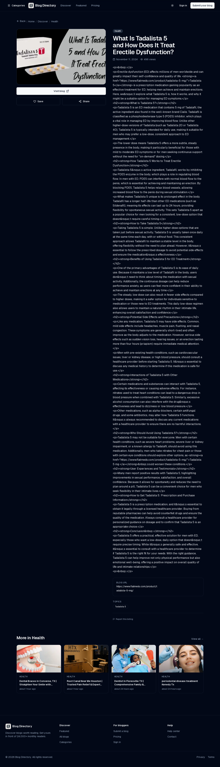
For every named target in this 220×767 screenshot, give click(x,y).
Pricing (95, 5)
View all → (197, 638)
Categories (65, 742)
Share (84, 101)
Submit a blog (120, 731)
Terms (211, 757)
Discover (65, 5)
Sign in (183, 5)
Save (38, 101)
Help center (173, 731)
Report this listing (123, 619)
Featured (81, 5)
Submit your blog (202, 5)
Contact (171, 736)
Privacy (201, 757)
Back (21, 21)
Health (54, 21)
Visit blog (61, 91)
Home (31, 21)
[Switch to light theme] (172, 5)
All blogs (64, 736)
